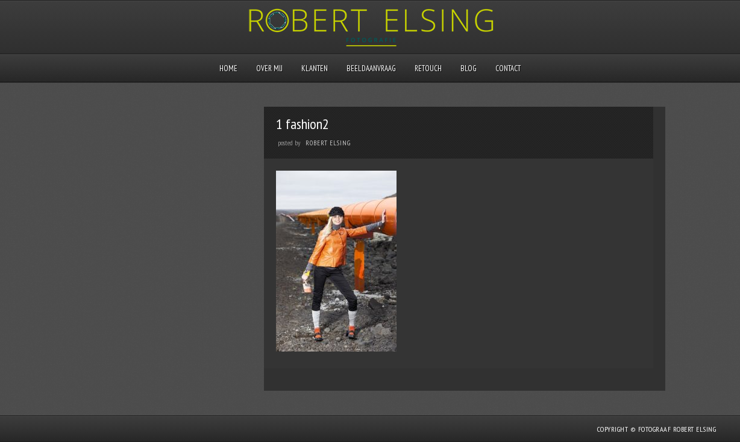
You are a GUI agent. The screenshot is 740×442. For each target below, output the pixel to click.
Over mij (269, 68)
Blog (468, 68)
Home (228, 68)
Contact (508, 68)
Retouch (428, 68)
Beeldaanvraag (371, 68)
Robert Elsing (328, 143)
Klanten (314, 68)
